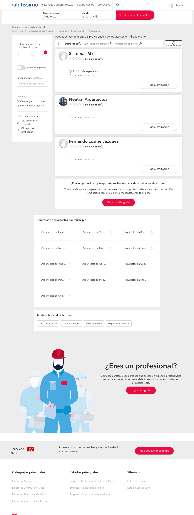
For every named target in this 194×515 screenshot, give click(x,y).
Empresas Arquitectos (24, 481)
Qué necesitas (51, 13)
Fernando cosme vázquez (94, 142)
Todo (45, 55)
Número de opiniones (126, 44)
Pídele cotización (158, 85)
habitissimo (17, 31)
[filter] (32, 52)
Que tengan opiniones (32, 101)
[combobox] (59, 15)
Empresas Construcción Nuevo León (90, 494)
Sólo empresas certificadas (28, 130)
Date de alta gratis (118, 202)
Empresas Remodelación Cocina (30, 501)
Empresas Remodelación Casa (29, 494)
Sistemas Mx (81, 54)
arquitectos (48, 323)
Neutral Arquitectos (88, 100)
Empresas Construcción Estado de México (93, 481)
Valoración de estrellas (96, 44)
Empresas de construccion (41, 31)
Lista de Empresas (137, 481)
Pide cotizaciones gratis (154, 450)
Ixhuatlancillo (77, 31)
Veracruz (63, 31)
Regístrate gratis (141, 390)
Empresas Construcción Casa (28, 488)
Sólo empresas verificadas (28, 123)
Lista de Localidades (138, 488)
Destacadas (71, 44)
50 (32, 55)
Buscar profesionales (134, 15)
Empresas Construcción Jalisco (87, 488)
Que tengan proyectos (32, 106)
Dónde (85, 13)
